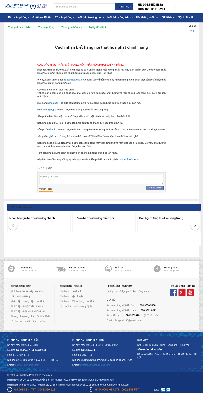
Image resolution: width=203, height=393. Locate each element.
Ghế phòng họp (45, 109)
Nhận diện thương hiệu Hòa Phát (28, 301)
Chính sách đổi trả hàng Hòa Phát (77, 301)
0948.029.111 (46, 389)
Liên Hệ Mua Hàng (20, 296)
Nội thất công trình (120, 17)
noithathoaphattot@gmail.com (94, 365)
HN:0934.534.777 (25, 389)
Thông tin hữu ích (72, 27)
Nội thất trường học (91, 17)
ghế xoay (53, 103)
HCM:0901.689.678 (107, 389)
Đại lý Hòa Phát (98, 27)
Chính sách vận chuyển (72, 296)
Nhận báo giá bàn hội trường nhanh (32, 218)
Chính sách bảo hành (71, 291)
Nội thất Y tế (185, 17)
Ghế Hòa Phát (42, 17)
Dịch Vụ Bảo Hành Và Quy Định (76, 306)
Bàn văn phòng (18, 17)
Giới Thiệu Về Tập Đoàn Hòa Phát (28, 311)
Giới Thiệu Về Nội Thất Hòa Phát (27, 306)
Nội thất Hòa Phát (129, 159)
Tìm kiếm (123, 6)
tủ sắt (52, 129)
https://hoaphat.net (74, 79)
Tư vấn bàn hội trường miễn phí (94, 218)
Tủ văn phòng (64, 17)
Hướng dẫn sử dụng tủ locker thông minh (127, 291)
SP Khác (168, 17)
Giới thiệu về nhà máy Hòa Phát (27, 291)
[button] (13, 225)
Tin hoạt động (46, 27)
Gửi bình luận (155, 188)
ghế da (53, 136)
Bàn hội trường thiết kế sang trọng (161, 218)
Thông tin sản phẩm (19, 27)
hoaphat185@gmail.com (128, 320)
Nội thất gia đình (147, 17)
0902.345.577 (130, 389)
